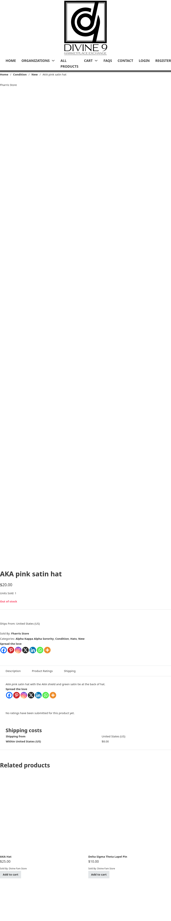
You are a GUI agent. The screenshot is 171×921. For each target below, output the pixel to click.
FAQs (107, 60)
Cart (88, 60)
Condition (20, 74)
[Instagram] (24, 695)
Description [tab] (13, 671)
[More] (53, 695)
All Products (69, 63)
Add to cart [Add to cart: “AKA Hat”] (10, 874)
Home (11, 60)
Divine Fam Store (18, 868)
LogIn (144, 60)
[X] (31, 695)
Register (163, 60)
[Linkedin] (38, 695)
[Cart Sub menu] (96, 60)
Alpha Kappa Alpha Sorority (35, 638)
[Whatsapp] (45, 695)
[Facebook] (9, 695)
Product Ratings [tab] (42, 671)
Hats (73, 638)
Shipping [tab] (70, 671)
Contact (125, 60)
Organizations (35, 60)
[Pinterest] (16, 695)
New (34, 74)
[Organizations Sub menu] (53, 60)
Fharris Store (20, 633)
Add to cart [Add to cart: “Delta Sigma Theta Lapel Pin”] (99, 874)
